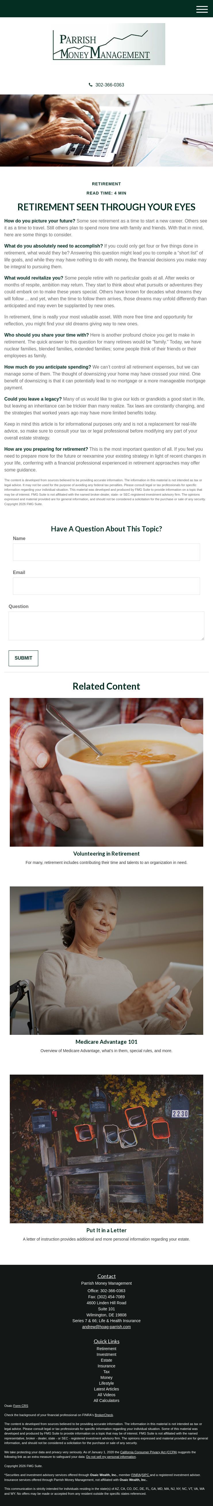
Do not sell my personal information (111, 1456)
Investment (106, 1354)
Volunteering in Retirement (106, 853)
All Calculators (106, 1400)
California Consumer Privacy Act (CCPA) (148, 1452)
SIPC (146, 1475)
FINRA (136, 1475)
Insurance (106, 1366)
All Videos (106, 1394)
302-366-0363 (106, 84)
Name (19, 538)
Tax (106, 1371)
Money (106, 1377)
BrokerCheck (104, 1415)
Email (19, 572)
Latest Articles (106, 1389)
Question (18, 606)
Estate (106, 1360)
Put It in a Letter (106, 1230)
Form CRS (20, 1405)
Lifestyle (106, 1383)
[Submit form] (23, 658)
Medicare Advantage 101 (106, 1042)
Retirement (106, 1348)
